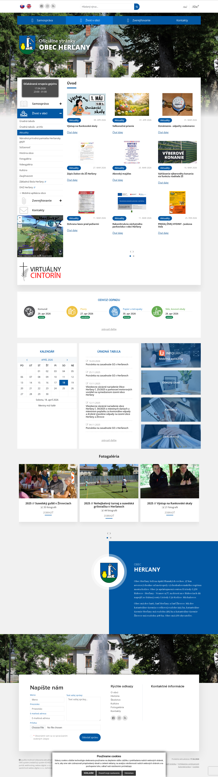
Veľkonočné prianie (123, 126)
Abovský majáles (121, 173)
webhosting (29, 765)
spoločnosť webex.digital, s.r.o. (31, 768)
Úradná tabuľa (27, 121)
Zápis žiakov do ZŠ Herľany (81, 173)
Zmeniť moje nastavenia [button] (109, 773)
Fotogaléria (25, 158)
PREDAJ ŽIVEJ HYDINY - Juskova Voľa (175, 225)
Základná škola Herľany (31, 181)
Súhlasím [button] (89, 773)
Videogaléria (26, 164)
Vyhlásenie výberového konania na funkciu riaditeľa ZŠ (176, 175)
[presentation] (130, 251)
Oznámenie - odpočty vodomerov (176, 126)
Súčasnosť (24, 147)
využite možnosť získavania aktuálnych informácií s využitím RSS (46, 760)
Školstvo (116, 700)
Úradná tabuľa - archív (31, 126)
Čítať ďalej (72, 132)
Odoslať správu (90, 737)
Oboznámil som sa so (50, 737)
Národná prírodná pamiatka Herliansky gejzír (39, 140)
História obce (26, 153)
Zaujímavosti (26, 175)
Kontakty (182, 20)
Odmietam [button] (129, 773)
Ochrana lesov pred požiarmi (83, 224)
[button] (41, 20)
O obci (114, 692)
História (115, 696)
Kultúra (23, 170)
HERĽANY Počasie (47, 418)
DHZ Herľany (26, 187)
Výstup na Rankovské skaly (82, 126)
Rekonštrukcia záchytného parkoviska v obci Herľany (127, 225)
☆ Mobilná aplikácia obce (32, 193)
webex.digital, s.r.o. (43, 765)
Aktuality (24, 132)
